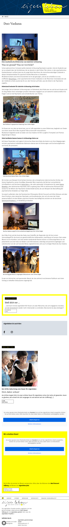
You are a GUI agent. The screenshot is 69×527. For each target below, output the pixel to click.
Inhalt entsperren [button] (34, 420)
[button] (4, 523)
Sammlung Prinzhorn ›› (9, 200)
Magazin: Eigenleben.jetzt (49, 498)
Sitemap (16, 498)
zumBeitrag (5, 401)
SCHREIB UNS (8, 310)
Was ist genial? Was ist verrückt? (18, 64)
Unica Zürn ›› (25, 184)
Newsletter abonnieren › (8, 489)
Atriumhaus (13, 79)
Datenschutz (34, 498)
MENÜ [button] (6, 16)
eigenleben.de (34, 8)
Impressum (25, 498)
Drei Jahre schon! (10, 392)
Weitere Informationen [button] (34, 424)
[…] (53, 397)
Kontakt (9, 498)
